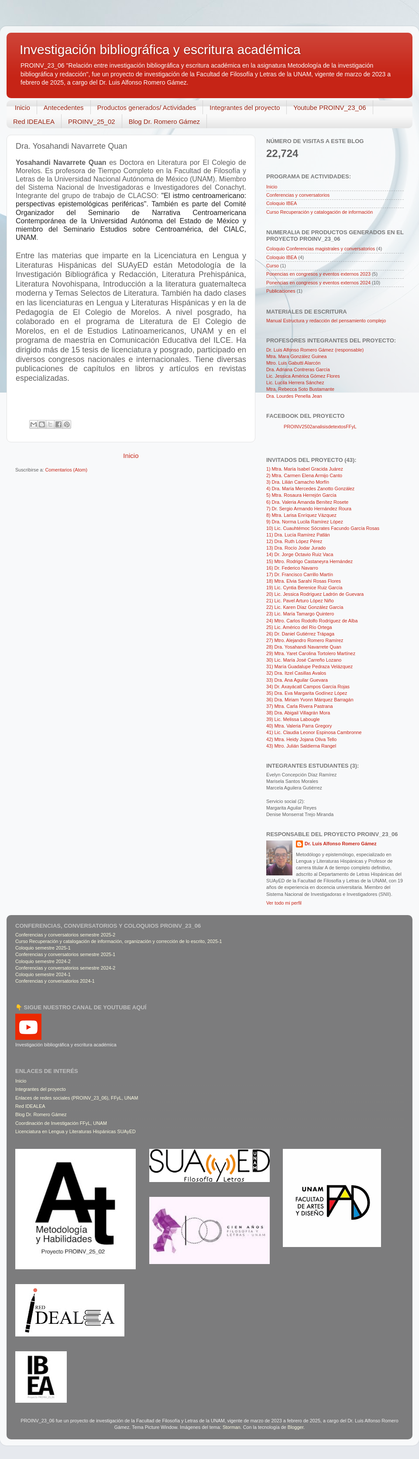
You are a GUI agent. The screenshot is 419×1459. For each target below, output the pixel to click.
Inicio (22, 107)
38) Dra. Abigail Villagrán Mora (298, 712)
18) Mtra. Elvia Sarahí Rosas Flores (303, 581)
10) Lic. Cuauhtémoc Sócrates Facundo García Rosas (322, 528)
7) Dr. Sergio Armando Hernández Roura (308, 508)
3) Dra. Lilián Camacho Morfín (297, 482)
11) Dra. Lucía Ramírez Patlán (298, 534)
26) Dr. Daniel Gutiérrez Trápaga (300, 633)
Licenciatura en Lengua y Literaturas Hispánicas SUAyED (75, 1131)
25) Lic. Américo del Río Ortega (299, 627)
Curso (272, 265)
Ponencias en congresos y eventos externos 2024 (318, 282)
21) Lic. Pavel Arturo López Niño (300, 600)
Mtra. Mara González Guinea (296, 356)
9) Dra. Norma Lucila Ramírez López (304, 521)
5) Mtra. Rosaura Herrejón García (301, 495)
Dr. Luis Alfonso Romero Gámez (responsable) (315, 349)
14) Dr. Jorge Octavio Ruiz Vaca (299, 554)
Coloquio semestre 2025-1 (43, 947)
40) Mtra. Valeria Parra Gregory (299, 725)
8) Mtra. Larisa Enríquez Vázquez (301, 515)
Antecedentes (64, 107)
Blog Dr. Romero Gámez (164, 121)
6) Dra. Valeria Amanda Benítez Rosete (307, 502)
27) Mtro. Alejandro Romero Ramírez (304, 640)
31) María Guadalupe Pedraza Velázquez (309, 666)
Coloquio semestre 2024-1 (43, 974)
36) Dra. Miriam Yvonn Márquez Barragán (310, 699)
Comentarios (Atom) (66, 469)
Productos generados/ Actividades (146, 107)
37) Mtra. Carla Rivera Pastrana (299, 706)
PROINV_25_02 (91, 121)
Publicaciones (280, 291)
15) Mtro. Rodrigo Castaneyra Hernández (309, 561)
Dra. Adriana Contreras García (298, 369)
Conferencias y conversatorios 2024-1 (55, 981)
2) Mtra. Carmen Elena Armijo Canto (304, 475)
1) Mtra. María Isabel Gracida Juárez (304, 469)
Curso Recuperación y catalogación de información (319, 212)
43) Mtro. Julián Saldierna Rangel (301, 745)
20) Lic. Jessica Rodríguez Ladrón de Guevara (315, 594)
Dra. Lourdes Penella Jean (294, 396)
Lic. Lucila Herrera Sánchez (295, 382)
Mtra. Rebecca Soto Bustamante (300, 389)
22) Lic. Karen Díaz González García (304, 607)
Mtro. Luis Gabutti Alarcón (293, 363)
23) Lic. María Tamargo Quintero (300, 613)
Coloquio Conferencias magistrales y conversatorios (320, 248)
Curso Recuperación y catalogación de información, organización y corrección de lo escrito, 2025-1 (118, 941)
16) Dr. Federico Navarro (292, 568)
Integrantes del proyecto (245, 107)
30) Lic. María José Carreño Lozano (303, 660)
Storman (231, 1427)
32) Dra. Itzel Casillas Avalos (296, 673)
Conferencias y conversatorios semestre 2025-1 (65, 954)
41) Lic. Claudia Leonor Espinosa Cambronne (313, 732)
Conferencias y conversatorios (298, 195)
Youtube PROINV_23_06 (329, 107)
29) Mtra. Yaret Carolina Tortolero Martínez (310, 653)
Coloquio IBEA (281, 203)
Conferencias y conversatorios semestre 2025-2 (65, 934)
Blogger (296, 1427)
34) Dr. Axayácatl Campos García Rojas (308, 686)
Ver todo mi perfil (284, 902)
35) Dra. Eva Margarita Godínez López (306, 693)
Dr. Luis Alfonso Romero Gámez (341, 843)
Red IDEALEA (34, 121)
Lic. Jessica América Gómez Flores (303, 376)
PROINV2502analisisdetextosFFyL (320, 426)
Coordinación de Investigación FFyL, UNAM (61, 1123)
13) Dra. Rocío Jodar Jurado (296, 547)
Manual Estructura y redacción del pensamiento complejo (326, 320)
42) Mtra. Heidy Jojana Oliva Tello (301, 739)
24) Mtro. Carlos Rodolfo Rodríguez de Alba (311, 620)
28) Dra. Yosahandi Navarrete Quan (303, 646)
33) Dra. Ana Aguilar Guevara (297, 680)
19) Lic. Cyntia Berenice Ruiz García (304, 587)
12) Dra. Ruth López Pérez (294, 541)
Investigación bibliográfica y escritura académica (160, 49)
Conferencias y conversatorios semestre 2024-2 (65, 967)
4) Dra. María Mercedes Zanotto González (310, 488)
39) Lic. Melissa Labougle (292, 719)
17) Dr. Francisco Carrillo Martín (299, 574)
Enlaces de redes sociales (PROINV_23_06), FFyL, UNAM (76, 1097)
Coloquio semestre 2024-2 (43, 961)
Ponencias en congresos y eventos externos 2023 (318, 274)
